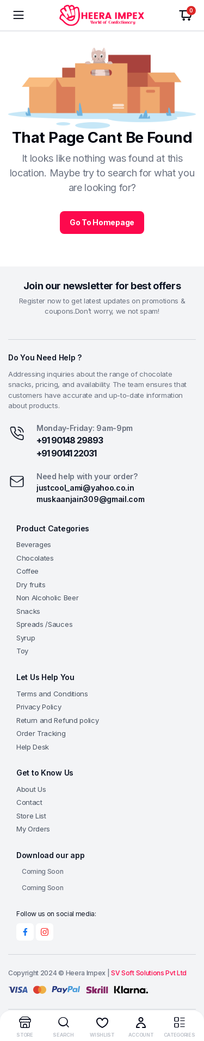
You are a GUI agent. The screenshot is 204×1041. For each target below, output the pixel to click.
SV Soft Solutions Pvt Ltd (149, 973)
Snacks (28, 611)
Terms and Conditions (52, 693)
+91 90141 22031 (66, 453)
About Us (31, 789)
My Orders (33, 828)
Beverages (33, 544)
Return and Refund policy (57, 720)
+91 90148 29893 (69, 440)
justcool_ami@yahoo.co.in (85, 487)
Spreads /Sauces (44, 624)
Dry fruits (31, 584)
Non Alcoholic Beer (47, 597)
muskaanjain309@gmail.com (90, 499)
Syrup (25, 637)
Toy (22, 650)
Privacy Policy (38, 706)
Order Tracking (41, 733)
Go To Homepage (102, 222)
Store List (31, 815)
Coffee (27, 571)
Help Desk (32, 746)
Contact (29, 802)
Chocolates (35, 558)
